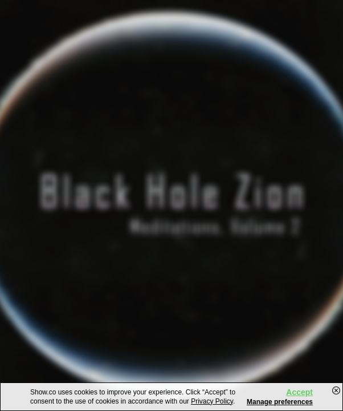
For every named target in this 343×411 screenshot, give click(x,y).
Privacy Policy (212, 401)
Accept (299, 392)
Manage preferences (280, 402)
